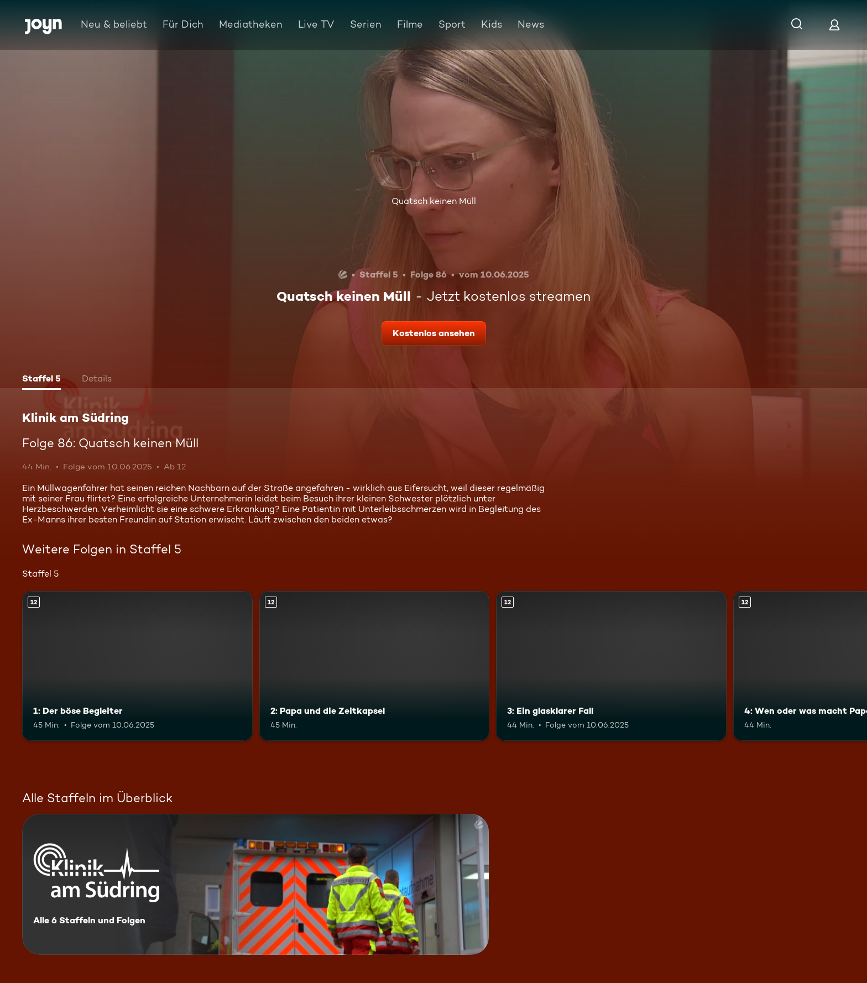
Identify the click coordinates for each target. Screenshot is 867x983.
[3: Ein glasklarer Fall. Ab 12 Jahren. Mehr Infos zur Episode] (611, 666)
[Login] (834, 24)
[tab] (41, 380)
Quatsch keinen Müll (433, 201)
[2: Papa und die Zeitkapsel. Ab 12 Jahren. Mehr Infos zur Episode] (374, 666)
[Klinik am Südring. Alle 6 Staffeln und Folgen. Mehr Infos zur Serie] (255, 884)
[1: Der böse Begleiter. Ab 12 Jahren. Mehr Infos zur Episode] (137, 666)
